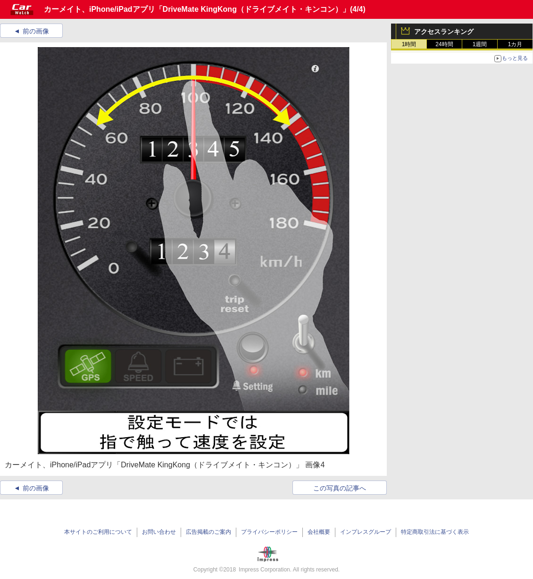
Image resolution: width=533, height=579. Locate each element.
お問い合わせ (159, 532)
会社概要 (319, 532)
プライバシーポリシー (269, 532)
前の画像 (36, 31)
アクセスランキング (444, 31)
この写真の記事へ (339, 488)
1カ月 (515, 44)
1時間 (409, 44)
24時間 (444, 44)
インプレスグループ (365, 532)
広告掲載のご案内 (208, 532)
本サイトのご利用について (98, 532)
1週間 (480, 44)
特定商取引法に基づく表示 (435, 532)
